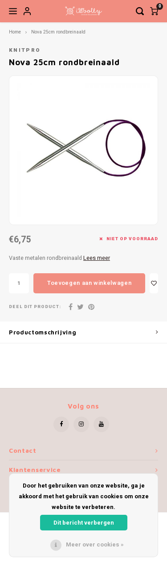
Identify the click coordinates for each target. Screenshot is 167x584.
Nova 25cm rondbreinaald (58, 32)
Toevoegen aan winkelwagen (89, 283)
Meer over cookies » (95, 544)
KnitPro (25, 50)
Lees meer (96, 258)
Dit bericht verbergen (83, 522)
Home (15, 32)
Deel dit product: (35, 307)
